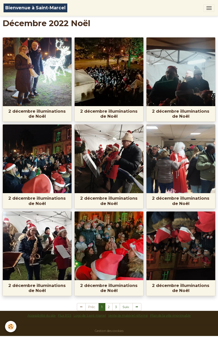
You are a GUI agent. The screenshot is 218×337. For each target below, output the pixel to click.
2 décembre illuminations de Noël (37, 114)
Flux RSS (64, 315)
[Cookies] (10, 326)
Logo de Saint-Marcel (90, 315)
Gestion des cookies (109, 331)
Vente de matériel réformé (128, 315)
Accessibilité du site (41, 315)
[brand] (35, 8)
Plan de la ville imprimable (170, 315)
